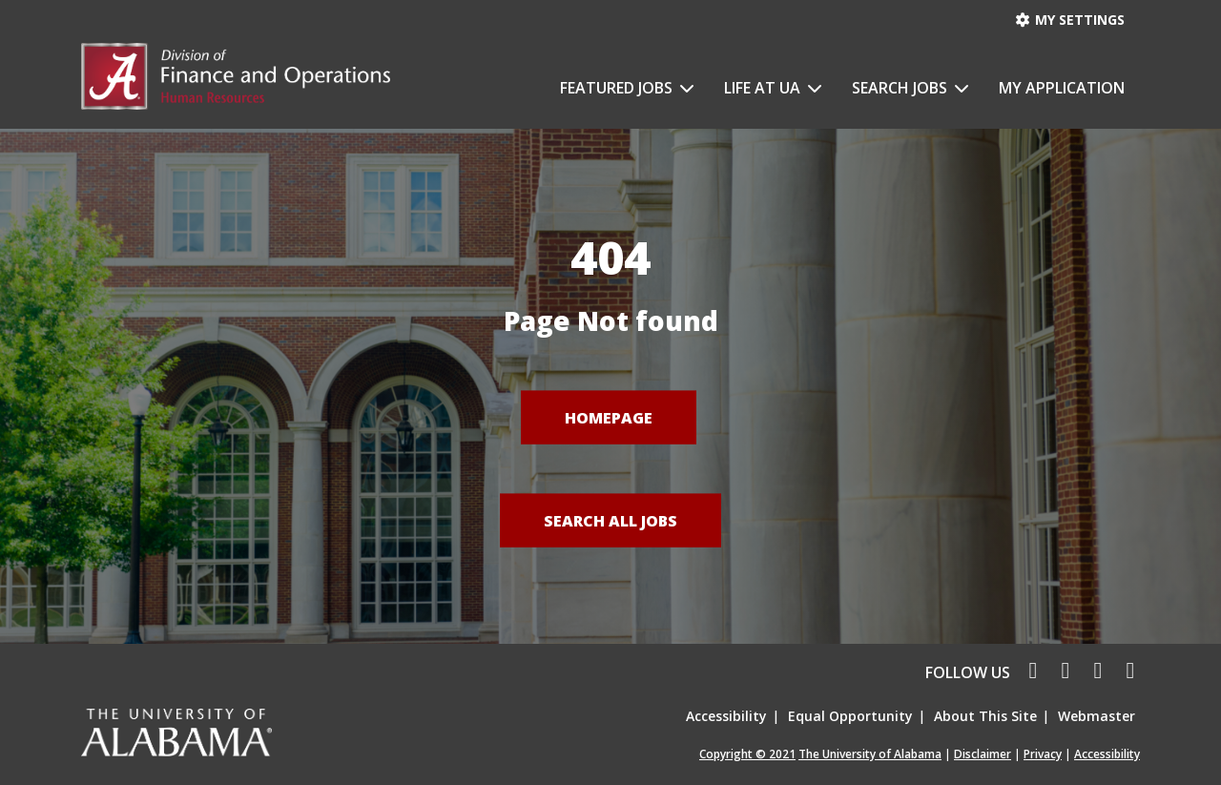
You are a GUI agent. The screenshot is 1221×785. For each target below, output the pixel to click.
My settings (1070, 19)
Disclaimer (982, 754)
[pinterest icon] (1125, 672)
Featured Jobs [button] (618, 87)
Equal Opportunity (850, 716)
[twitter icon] (1062, 672)
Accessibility (726, 716)
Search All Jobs (610, 519)
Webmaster (1096, 716)
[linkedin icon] (1095, 672)
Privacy (1043, 754)
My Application (1062, 87)
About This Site (985, 716)
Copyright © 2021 (747, 754)
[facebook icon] (1028, 672)
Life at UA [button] (764, 87)
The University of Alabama (870, 754)
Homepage (608, 416)
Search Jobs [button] (901, 87)
